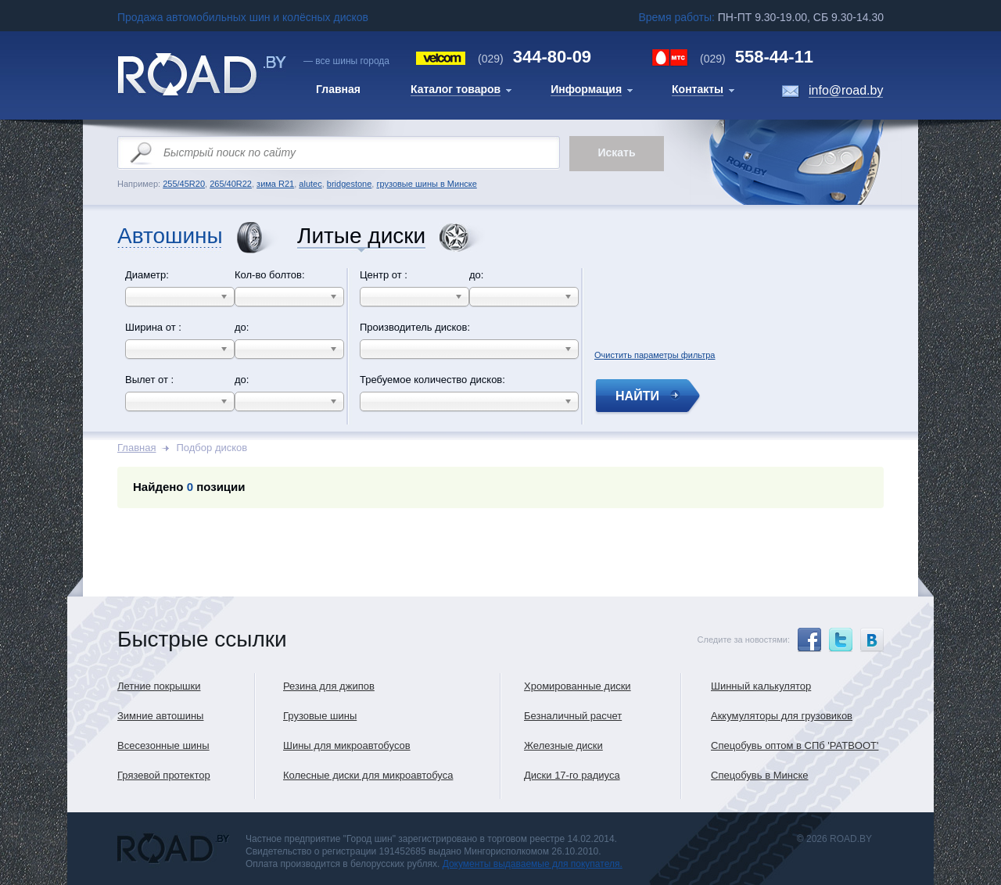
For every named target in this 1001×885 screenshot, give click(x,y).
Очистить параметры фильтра (654, 353)
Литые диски (361, 236)
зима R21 (275, 183)
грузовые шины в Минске (426, 183)
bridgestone (349, 183)
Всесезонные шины (163, 745)
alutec (310, 183)
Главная (136, 447)
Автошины (170, 236)
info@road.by (846, 90)
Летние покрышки (158, 686)
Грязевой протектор (163, 775)
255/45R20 (184, 183)
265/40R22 (231, 183)
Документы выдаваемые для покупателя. (532, 863)
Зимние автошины (160, 716)
